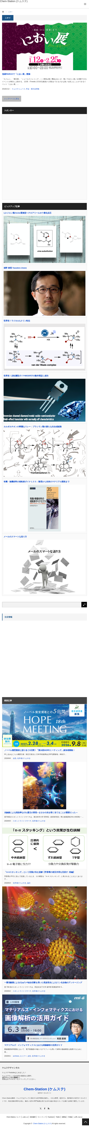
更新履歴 (33, 1117)
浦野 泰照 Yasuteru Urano (15, 268)
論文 (29, 883)
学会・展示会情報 (32, 89)
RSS (48, 1108)
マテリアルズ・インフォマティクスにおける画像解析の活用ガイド (33, 1045)
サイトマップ (42, 1117)
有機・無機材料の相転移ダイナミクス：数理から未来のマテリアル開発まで (36, 481)
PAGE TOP (85, 1121)
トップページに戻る (11, 99)
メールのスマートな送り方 (15, 537)
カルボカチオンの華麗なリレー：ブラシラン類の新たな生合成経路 (33, 426)
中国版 (70, 1117)
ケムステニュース (18, 89)
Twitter (58, 1117)
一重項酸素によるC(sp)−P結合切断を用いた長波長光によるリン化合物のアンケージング (43, 982)
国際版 (64, 1117)
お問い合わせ (78, 1117)
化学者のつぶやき (24, 758)
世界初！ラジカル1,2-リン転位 (17, 321)
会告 (14, 758)
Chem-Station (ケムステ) (44, 1089)
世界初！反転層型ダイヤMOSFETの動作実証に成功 (26, 376)
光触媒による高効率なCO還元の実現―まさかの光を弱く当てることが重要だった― (41, 812)
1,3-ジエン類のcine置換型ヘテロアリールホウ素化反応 (27, 213)
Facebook (51, 1117)
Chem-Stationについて (13, 1117)
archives (16, 1056)
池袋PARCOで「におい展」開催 (16, 74)
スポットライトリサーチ (22, 821)
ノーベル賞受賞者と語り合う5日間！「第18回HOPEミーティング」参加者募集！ (39, 750)
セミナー (23, 1056)
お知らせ (25, 1117)
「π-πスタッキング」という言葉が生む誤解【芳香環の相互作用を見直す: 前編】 (39, 872)
